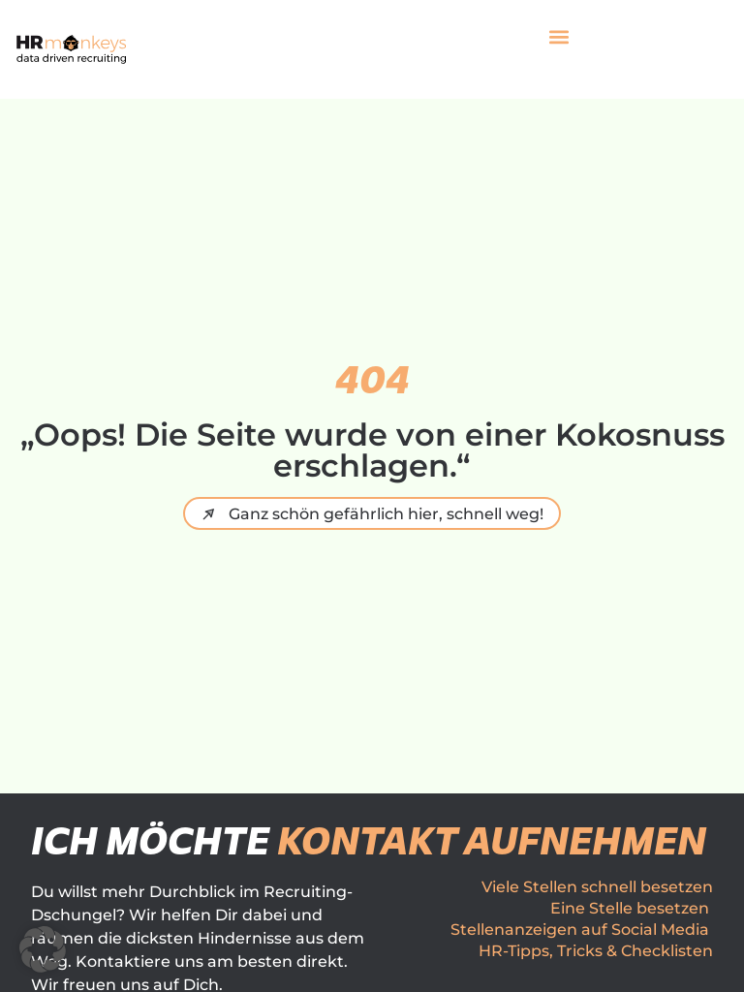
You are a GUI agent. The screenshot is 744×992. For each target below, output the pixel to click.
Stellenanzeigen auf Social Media (579, 929)
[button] (559, 37)
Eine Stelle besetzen (629, 908)
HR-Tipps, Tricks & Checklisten (596, 951)
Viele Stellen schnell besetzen (597, 887)
